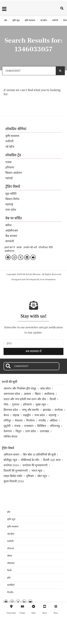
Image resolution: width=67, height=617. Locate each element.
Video (33, 613)
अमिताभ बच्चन (11, 454)
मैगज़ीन (10, 592)
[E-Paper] (22, 606)
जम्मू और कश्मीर (30, 410)
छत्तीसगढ (49, 394)
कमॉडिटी (10, 585)
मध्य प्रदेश (39, 415)
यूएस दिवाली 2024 (14, 481)
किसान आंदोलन (13, 173)
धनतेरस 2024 (11, 465)
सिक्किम (41, 426)
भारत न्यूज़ (36, 470)
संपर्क (19, 247)
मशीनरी (55, 20)
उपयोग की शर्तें (30, 247)
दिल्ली (53, 399)
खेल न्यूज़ (42, 476)
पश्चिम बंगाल (10, 436)
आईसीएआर (11, 230)
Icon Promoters (48, 279)
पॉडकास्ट (11, 563)
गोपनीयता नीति (46, 247)
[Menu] (55, 606)
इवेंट (9, 577)
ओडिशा (54, 420)
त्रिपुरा (18, 431)
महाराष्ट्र (9, 204)
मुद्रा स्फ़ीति (10, 194)
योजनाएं (10, 548)
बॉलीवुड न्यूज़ (10, 460)
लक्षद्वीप (27, 415)
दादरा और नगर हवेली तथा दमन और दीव (25, 399)
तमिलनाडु (55, 426)
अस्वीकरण (9, 251)
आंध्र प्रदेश (45, 388)
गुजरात (15, 404)
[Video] (33, 606)
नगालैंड (42, 420)
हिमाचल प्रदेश (11, 410)
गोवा (6, 404)
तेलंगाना (8, 431)
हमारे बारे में (9, 247)
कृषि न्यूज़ (16, 20)
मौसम (9, 555)
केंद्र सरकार (11, 236)
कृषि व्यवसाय (30, 20)
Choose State (11, 613)
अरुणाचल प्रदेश (12, 394)
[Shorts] (44, 606)
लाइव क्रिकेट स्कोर (13, 476)
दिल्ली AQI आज (51, 460)
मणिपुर (7, 420)
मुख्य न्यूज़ (41, 404)
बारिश (8, 225)
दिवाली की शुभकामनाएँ (16, 470)
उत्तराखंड (44, 431)
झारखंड (47, 410)
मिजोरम (30, 420)
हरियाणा (9, 167)
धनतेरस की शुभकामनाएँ (35, 465)
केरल (6, 415)
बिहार (38, 394)
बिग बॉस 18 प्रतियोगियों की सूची (39, 454)
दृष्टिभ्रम (30, 476)
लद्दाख (16, 415)
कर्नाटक (59, 410)
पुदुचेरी (7, 426)
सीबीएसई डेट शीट (30, 460)
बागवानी (9, 241)
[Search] (60, 70)
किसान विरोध (12, 199)
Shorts (44, 613)
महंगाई (9, 178)
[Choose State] (11, 606)
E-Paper (22, 613)
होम (5, 20)
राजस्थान (28, 426)
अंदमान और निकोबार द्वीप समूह (20, 388)
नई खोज (43, 20)
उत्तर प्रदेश (10, 210)
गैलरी (9, 570)
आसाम (27, 394)
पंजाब (8, 162)
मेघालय (19, 420)
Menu (56, 613)
